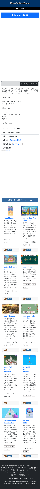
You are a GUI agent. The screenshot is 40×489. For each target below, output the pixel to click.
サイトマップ (28, 478)
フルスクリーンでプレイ (29, 84)
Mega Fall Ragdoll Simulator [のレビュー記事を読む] (8, 369)
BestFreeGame (17, 483)
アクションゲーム (15, 140)
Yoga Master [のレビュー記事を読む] (9, 218)
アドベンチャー (17, 144)
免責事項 (13, 475)
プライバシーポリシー (14, 478)
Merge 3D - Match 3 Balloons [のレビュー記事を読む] (27, 369)
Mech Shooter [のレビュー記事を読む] (9, 316)
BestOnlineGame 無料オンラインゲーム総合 (15, 465)
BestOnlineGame (17, 481)
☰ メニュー (20, 8)
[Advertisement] (20, 175)
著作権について (24, 475)
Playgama (8, 150)
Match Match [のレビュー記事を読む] (28, 267)
